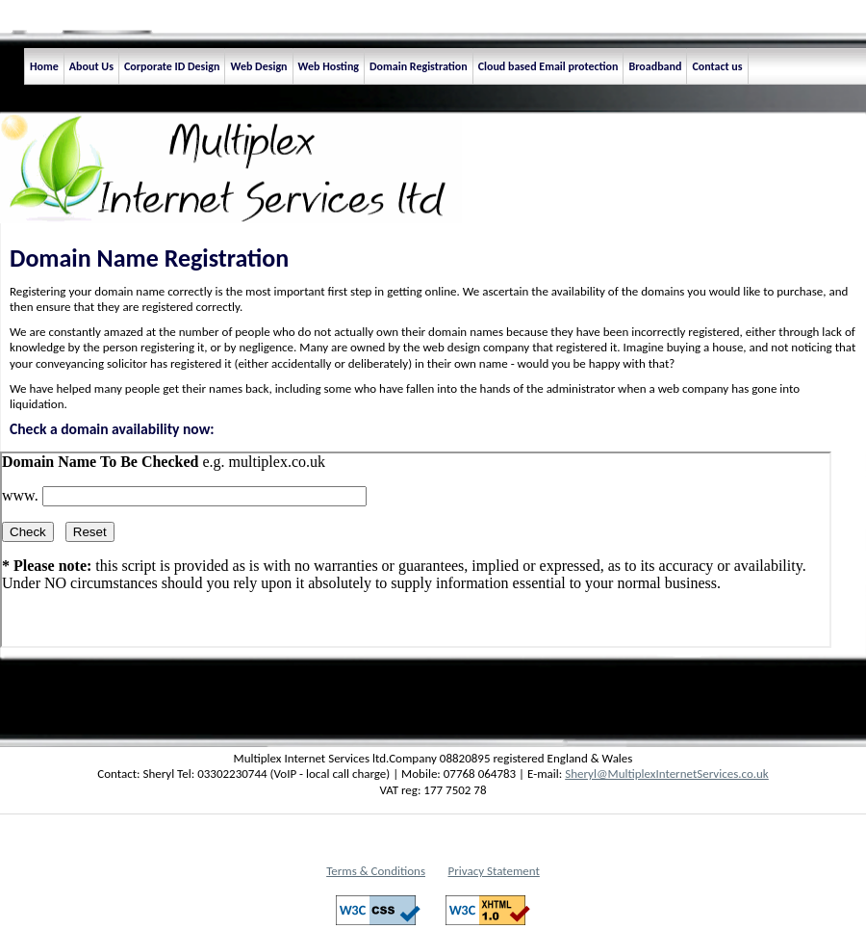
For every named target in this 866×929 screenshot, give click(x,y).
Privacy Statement (494, 871)
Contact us (717, 66)
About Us (91, 66)
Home (44, 66)
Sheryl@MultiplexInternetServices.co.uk (667, 773)
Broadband (654, 66)
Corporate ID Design (172, 66)
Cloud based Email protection (548, 66)
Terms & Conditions (375, 871)
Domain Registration (418, 66)
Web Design (258, 66)
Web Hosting (328, 66)
